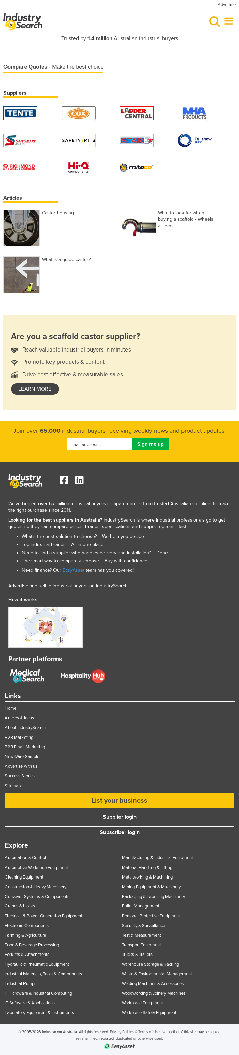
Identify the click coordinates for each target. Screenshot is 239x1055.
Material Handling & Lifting (147, 867)
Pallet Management (140, 906)
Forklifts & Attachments (27, 954)
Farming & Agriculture (25, 935)
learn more (34, 389)
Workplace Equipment (142, 1003)
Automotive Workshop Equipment (36, 867)
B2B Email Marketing (25, 747)
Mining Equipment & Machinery (151, 887)
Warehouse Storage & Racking (150, 964)
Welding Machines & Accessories (153, 984)
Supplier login (120, 816)
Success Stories (20, 776)
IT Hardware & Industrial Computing (38, 993)
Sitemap (13, 786)
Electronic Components (27, 925)
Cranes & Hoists (20, 906)
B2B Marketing (19, 737)
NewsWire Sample (22, 756)
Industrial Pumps (20, 984)
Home (10, 708)
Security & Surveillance (143, 925)
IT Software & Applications (30, 1003)
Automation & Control (25, 857)
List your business (119, 800)
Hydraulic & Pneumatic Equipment (37, 964)
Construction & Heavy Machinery (35, 887)
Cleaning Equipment (24, 877)
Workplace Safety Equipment (149, 1012)
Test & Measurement (141, 935)
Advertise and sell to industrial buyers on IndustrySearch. (68, 586)
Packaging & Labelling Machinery (153, 896)
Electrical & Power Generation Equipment (43, 916)
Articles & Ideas (19, 718)
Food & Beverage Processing (32, 945)
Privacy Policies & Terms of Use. (135, 1032)
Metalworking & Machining (147, 877)
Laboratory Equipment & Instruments (39, 1012)
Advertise (227, 4)
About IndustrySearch (25, 727)
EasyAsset (73, 570)
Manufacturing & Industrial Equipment (157, 857)
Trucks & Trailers (137, 954)
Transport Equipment (141, 945)
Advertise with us (21, 766)
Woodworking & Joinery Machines (154, 993)
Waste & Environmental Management (157, 974)
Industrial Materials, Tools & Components (43, 974)
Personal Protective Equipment (151, 916)
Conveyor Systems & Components (37, 896)
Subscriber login (120, 832)
